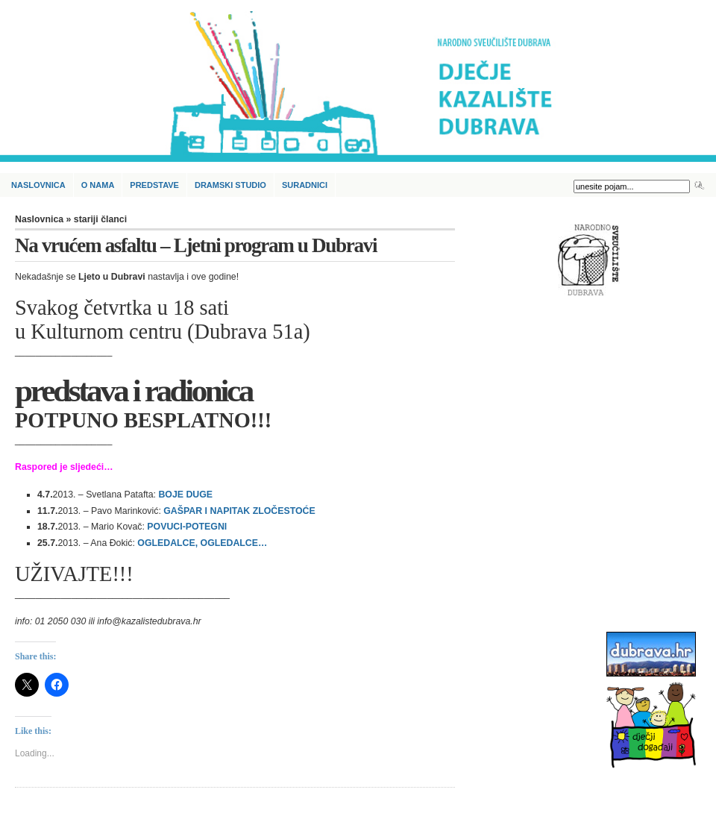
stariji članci (100, 219)
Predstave (154, 185)
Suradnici (304, 185)
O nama (98, 185)
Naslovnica (38, 185)
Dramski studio (230, 185)
